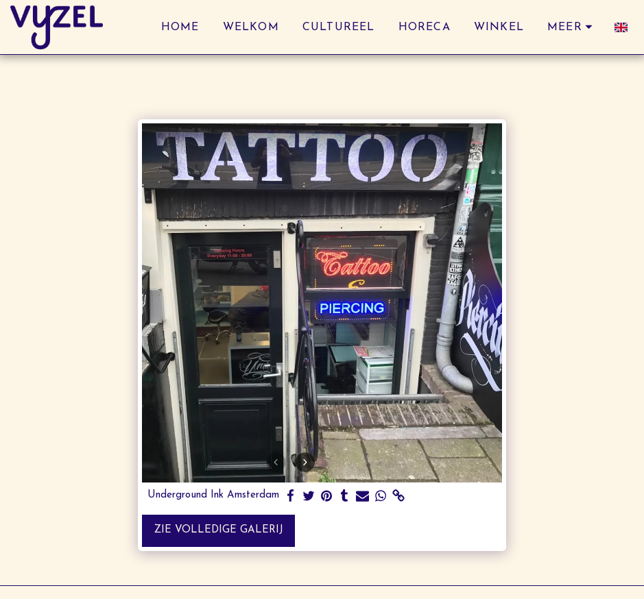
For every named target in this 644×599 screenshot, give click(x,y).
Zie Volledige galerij (218, 530)
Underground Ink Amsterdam (213, 495)
